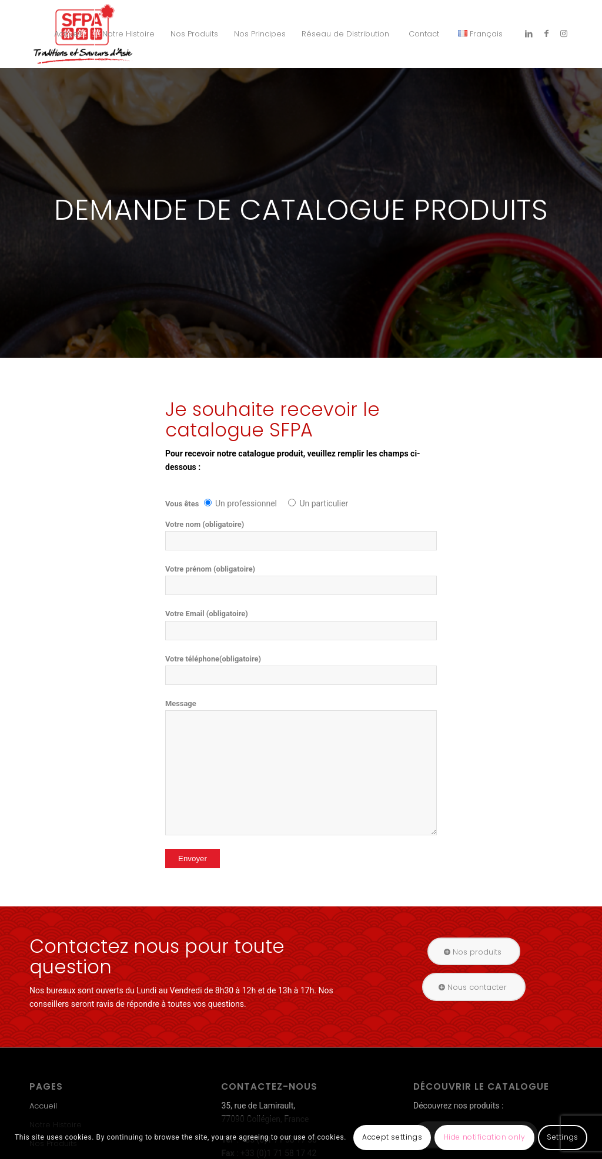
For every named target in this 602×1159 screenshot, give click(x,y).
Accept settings (392, 1137)
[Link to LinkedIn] (528, 33)
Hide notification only (485, 1137)
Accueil (43, 1105)
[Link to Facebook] (546, 33)
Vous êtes (183, 503)
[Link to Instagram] (564, 33)
